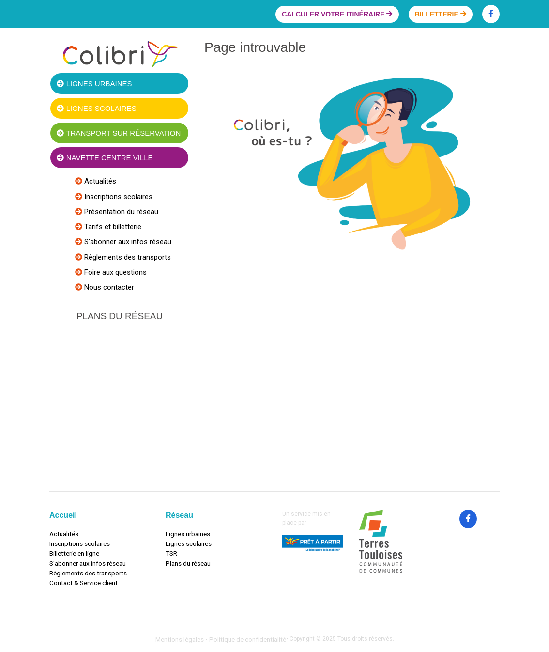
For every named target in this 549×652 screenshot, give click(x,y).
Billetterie (440, 14)
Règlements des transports (126, 257)
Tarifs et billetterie (111, 226)
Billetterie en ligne (74, 553)
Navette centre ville (104, 158)
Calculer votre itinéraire (337, 14)
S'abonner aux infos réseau (126, 241)
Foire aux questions (114, 272)
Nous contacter (108, 287)
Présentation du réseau (120, 211)
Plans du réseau (188, 563)
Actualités (99, 181)
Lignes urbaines (94, 83)
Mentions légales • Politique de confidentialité (220, 639)
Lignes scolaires (96, 108)
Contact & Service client (83, 583)
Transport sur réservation (119, 133)
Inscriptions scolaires (117, 196)
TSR (171, 553)
